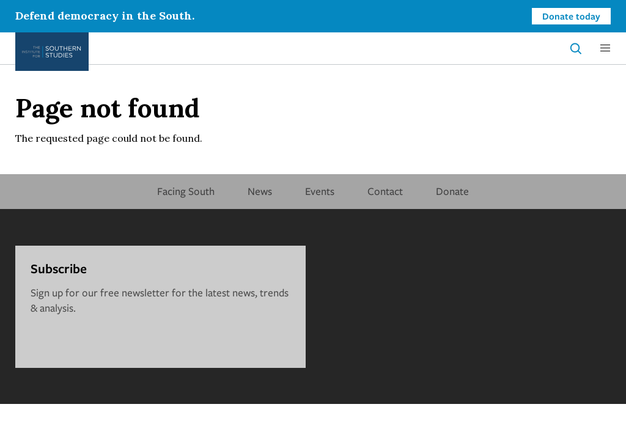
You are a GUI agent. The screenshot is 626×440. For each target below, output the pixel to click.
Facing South (186, 191)
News (260, 191)
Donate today (571, 16)
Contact (385, 191)
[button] (605, 48)
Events (319, 191)
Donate (452, 191)
